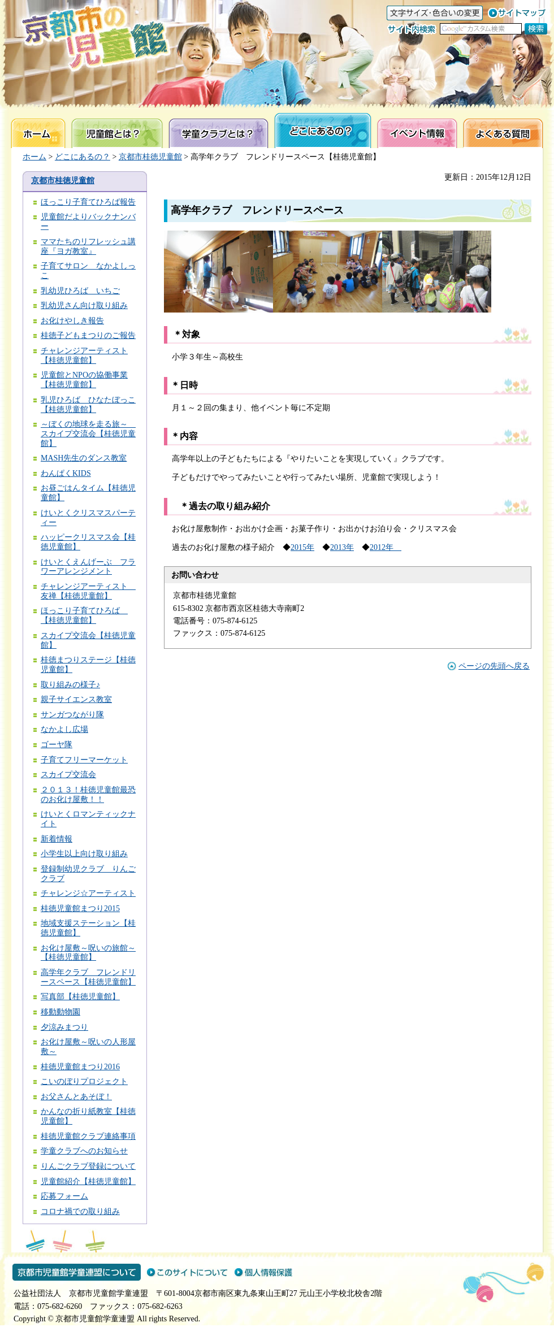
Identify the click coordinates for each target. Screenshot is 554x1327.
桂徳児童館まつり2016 (80, 1067)
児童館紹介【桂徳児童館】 (88, 1181)
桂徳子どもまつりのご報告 (88, 335)
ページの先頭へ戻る (494, 666)
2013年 (342, 547)
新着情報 (56, 839)
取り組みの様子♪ (70, 684)
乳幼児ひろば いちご (80, 291)
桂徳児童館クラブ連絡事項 (88, 1136)
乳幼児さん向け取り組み (84, 305)
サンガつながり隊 (72, 714)
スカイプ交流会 (68, 774)
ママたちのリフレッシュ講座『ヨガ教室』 (88, 246)
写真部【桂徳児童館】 (80, 996)
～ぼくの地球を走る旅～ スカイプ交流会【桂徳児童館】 (88, 434)
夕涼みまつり (64, 1027)
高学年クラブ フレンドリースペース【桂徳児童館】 (88, 977)
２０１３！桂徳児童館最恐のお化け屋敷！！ (88, 795)
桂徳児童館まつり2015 (80, 908)
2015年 (302, 547)
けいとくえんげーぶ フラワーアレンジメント (88, 567)
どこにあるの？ (82, 157)
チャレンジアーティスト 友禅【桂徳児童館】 (88, 591)
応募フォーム (64, 1196)
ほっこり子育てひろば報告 (88, 202)
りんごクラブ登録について (88, 1166)
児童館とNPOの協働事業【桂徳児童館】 (84, 380)
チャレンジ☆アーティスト (88, 893)
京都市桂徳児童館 (150, 157)
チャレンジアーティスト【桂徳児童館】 (84, 355)
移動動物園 (60, 1012)
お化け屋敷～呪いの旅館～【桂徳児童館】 (88, 953)
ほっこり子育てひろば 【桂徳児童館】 (84, 615)
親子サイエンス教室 (76, 699)
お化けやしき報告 (72, 320)
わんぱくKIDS (66, 473)
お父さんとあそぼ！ (76, 1096)
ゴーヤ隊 (56, 744)
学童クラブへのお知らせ (84, 1151)
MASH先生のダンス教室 (84, 458)
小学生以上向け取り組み (84, 853)
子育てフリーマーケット (84, 760)
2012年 (385, 547)
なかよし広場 (64, 729)
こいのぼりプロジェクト (84, 1081)
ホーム (34, 157)
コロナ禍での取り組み (80, 1211)
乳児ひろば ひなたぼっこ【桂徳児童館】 (88, 405)
